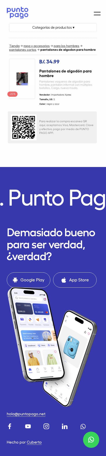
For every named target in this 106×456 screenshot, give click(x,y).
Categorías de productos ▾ (53, 27)
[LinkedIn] (65, 425)
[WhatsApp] (83, 425)
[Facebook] (10, 425)
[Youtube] (28, 425)
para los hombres (66, 46)
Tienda (14, 46)
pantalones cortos (22, 49)
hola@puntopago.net (26, 414)
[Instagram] (47, 425)
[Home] (16, 11)
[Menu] (97, 11)
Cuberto (34, 442)
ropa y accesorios (37, 46)
